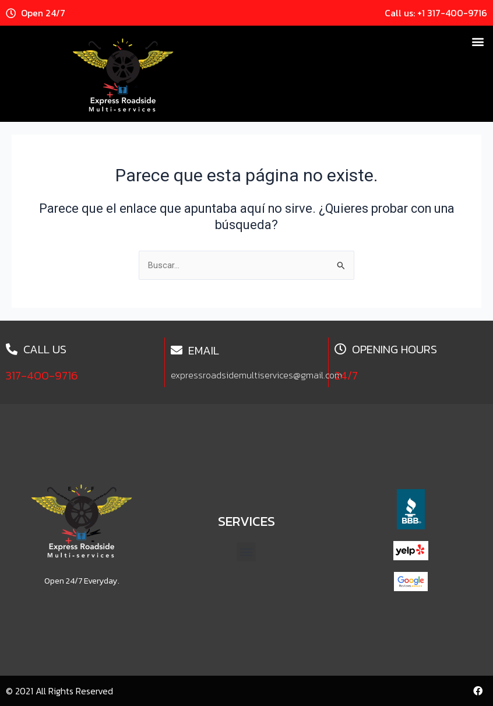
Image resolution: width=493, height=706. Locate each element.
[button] (477, 41)
